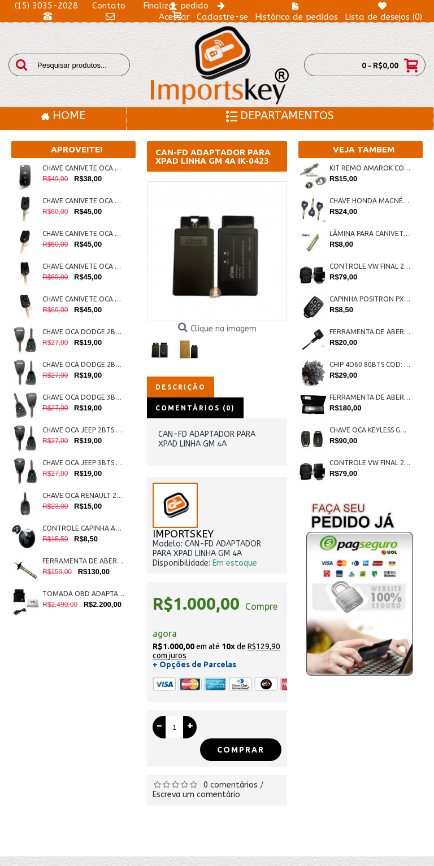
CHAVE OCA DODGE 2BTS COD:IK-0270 (83, 364)
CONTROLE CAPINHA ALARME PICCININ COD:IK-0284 (83, 528)
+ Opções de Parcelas (194, 664)
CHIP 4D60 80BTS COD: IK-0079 (370, 364)
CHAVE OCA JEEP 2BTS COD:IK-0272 (83, 430)
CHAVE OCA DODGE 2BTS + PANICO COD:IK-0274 (83, 331)
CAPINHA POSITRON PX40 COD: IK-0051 (370, 299)
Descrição (180, 387)
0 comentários (230, 785)
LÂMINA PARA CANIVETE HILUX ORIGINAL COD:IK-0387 (370, 233)
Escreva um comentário (196, 794)
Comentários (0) (195, 408)
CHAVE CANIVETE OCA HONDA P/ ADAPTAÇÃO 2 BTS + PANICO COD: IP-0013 (83, 200)
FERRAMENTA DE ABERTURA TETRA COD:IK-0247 (370, 331)
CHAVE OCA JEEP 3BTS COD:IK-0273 (83, 462)
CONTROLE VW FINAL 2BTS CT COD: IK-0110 (370, 462)
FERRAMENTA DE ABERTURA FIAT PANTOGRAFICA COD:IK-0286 (83, 561)
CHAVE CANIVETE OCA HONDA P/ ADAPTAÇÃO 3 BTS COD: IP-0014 (83, 266)
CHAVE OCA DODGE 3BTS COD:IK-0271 (83, 397)
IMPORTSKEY (183, 534)
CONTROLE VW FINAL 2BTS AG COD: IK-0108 (370, 266)
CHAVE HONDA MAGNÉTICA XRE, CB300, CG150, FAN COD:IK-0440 (370, 200)
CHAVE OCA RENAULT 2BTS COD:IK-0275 (83, 495)
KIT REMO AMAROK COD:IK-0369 (370, 168)
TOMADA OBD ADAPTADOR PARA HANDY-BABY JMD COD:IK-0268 (83, 593)
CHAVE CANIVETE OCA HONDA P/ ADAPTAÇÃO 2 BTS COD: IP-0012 (83, 233)
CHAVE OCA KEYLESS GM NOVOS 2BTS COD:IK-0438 (370, 430)
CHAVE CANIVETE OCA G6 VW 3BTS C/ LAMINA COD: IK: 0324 (83, 168)
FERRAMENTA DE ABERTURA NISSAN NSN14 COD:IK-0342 (370, 397)
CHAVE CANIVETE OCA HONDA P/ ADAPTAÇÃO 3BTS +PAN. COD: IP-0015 (83, 299)
